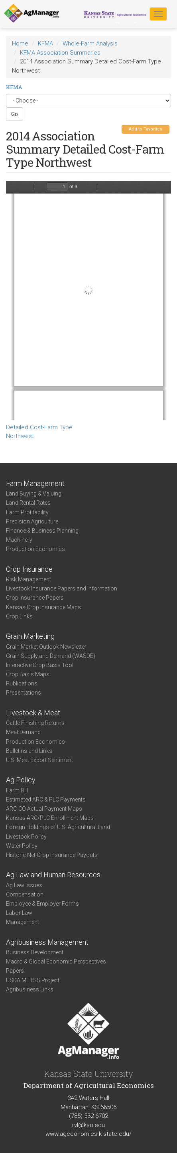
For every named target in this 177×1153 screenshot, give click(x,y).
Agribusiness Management (47, 942)
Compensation (24, 894)
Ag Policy (20, 780)
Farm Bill (17, 790)
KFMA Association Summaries (60, 52)
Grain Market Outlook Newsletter (46, 647)
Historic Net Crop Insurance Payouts (52, 855)
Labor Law (19, 913)
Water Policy (21, 846)
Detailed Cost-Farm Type (39, 427)
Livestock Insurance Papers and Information (61, 588)
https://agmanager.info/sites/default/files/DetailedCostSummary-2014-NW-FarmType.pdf (88, 300)
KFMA (45, 43)
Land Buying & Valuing (33, 493)
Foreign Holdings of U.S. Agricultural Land (58, 827)
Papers (15, 970)
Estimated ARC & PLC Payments (46, 799)
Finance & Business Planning (42, 530)
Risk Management (28, 579)
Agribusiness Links (29, 989)
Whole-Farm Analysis (90, 43)
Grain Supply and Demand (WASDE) (50, 656)
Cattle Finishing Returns (35, 723)
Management (22, 922)
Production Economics (35, 549)
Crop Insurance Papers (35, 597)
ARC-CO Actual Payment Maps (44, 809)
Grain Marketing (30, 636)
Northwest (20, 436)
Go (14, 114)
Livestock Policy (26, 836)
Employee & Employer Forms (42, 903)
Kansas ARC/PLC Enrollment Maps (50, 818)
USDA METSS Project (32, 980)
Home (20, 43)
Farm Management (35, 483)
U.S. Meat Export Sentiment (39, 760)
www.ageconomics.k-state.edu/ (88, 1133)
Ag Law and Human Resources (53, 875)
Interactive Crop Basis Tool (39, 665)
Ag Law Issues (24, 885)
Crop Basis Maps (27, 674)
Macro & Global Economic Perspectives (56, 961)
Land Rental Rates (28, 503)
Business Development (34, 952)
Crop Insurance (29, 569)
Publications (21, 683)
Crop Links (19, 616)
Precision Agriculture (32, 521)
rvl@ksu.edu (88, 1125)
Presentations (23, 692)
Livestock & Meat (33, 713)
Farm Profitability (27, 512)
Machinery (19, 540)
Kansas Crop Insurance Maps (43, 607)
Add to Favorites (145, 129)
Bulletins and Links (29, 751)
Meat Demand (23, 732)
